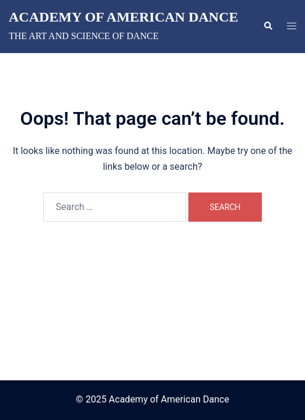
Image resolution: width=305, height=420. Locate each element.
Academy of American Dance (124, 16)
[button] (267, 26)
